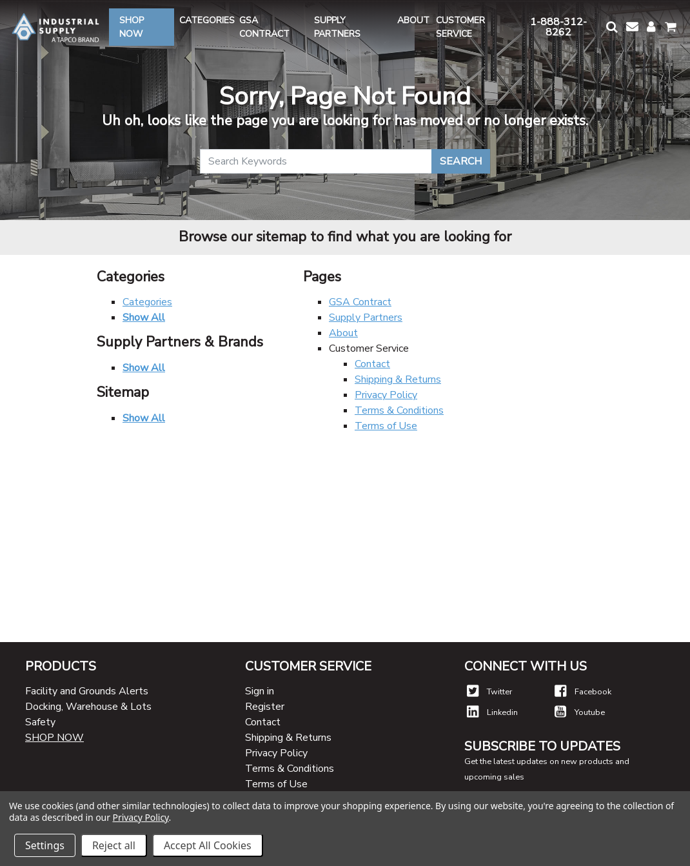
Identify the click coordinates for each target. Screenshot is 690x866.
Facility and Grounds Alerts (86, 691)
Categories (147, 302)
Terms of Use (386, 426)
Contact (372, 364)
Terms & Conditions (399, 410)
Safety (40, 722)
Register (264, 707)
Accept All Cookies (207, 845)
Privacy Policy (386, 395)
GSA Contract (360, 302)
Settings (44, 845)
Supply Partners (365, 317)
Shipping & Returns (398, 379)
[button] (611, 27)
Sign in (259, 691)
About (343, 333)
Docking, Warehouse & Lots (88, 707)
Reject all (113, 845)
